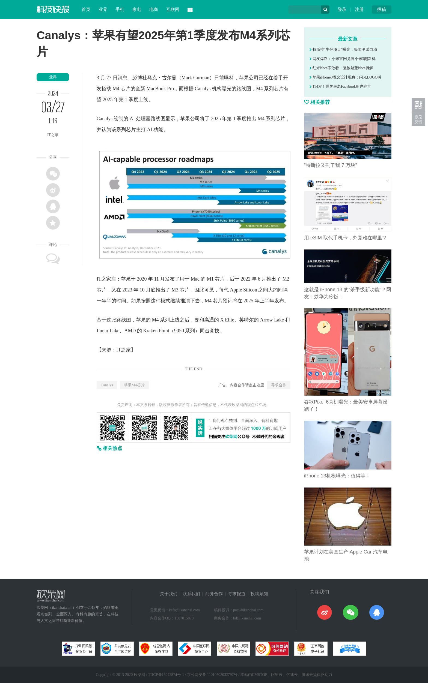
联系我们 (191, 593)
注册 (359, 9)
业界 (103, 9)
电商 (153, 9)
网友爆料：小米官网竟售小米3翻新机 (343, 59)
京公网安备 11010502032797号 (212, 675)
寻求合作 (278, 385)
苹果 (244, 77)
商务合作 (214, 593)
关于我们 (168, 593)
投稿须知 (259, 593)
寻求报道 (236, 593)
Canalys (107, 385)
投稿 (381, 9)
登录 (342, 9)
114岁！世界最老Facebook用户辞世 (340, 87)
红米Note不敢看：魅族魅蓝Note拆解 (341, 68)
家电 (136, 9)
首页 (86, 9)
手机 (119, 9)
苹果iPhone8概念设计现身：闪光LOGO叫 (345, 77)
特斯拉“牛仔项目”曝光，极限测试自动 (343, 49)
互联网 (172, 9)
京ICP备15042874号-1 (166, 675)
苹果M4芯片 (134, 385)
